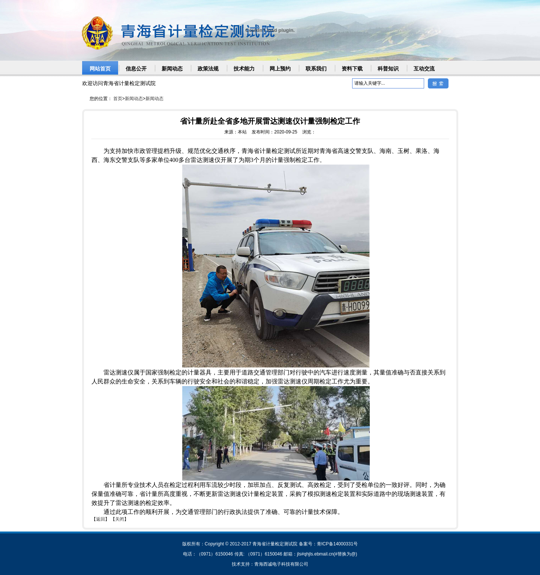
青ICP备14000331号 (337, 544)
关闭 (119, 519)
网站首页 (100, 69)
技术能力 (244, 69)
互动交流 (424, 69)
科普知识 (388, 69)
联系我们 (316, 69)
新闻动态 (172, 69)
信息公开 (136, 69)
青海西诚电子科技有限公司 (281, 564)
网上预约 (280, 69)
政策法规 (208, 69)
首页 (117, 98)
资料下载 (352, 69)
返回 (100, 519)
